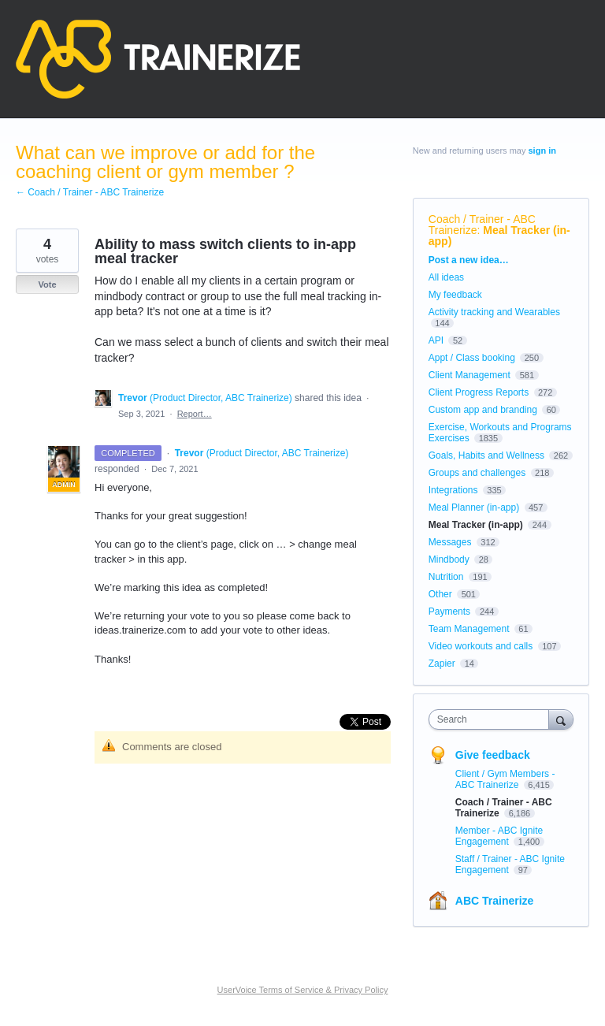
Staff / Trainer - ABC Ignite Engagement (510, 864)
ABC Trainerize (494, 900)
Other (440, 594)
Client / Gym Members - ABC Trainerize (505, 779)
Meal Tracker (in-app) (499, 235)
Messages (450, 542)
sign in (542, 150)
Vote (47, 284)
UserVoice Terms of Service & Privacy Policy (302, 989)
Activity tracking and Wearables (494, 312)
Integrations (453, 490)
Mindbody (449, 559)
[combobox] (492, 719)
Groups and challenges (477, 472)
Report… (194, 413)
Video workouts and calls (481, 646)
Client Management (469, 375)
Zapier (442, 663)
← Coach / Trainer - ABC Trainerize (90, 192)
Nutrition (446, 576)
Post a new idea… (469, 260)
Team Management (469, 628)
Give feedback (492, 755)
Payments (449, 611)
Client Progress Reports (479, 392)
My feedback (455, 294)
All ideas (446, 277)
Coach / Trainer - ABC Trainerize (482, 224)
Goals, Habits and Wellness (486, 455)
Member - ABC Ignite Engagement (499, 836)
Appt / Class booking (472, 357)
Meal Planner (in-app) (474, 507)
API (436, 340)
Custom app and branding (483, 409)
